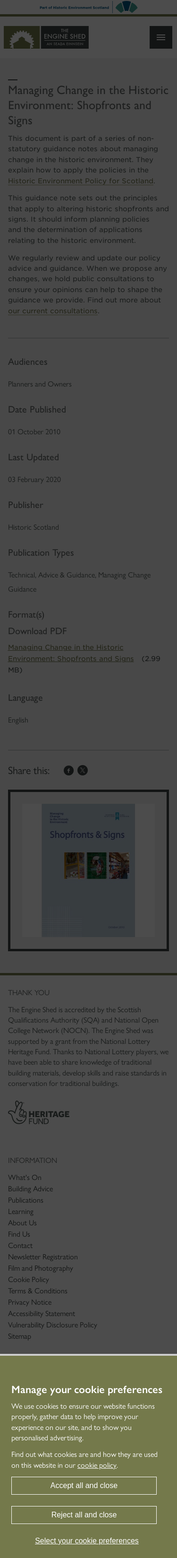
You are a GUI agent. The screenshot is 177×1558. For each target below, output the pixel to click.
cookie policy (97, 1465)
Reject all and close (84, 1515)
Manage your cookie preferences (86, 1389)
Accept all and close (84, 1485)
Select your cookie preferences (87, 1541)
